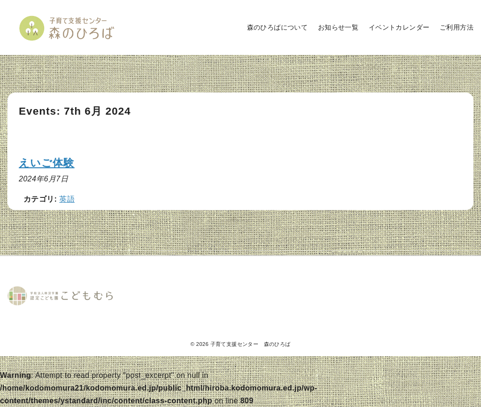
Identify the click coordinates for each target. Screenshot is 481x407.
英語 (67, 199)
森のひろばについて (277, 27)
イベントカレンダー (399, 27)
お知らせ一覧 (338, 27)
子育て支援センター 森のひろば (250, 344)
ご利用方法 (456, 27)
